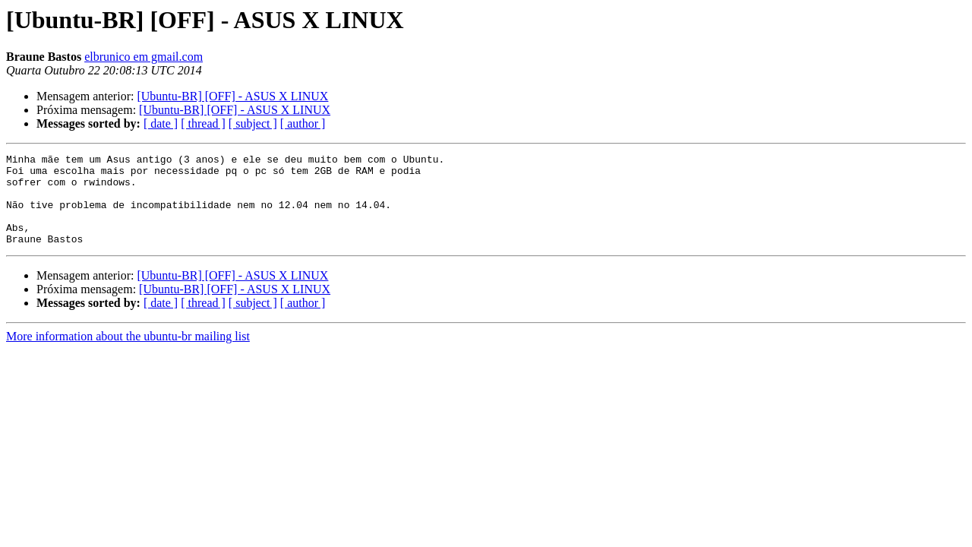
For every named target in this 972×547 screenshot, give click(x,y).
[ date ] (161, 123)
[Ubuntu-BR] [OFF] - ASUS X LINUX (232, 96)
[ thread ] (203, 123)
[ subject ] (253, 123)
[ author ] (303, 123)
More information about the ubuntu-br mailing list (128, 354)
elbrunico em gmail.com (143, 56)
